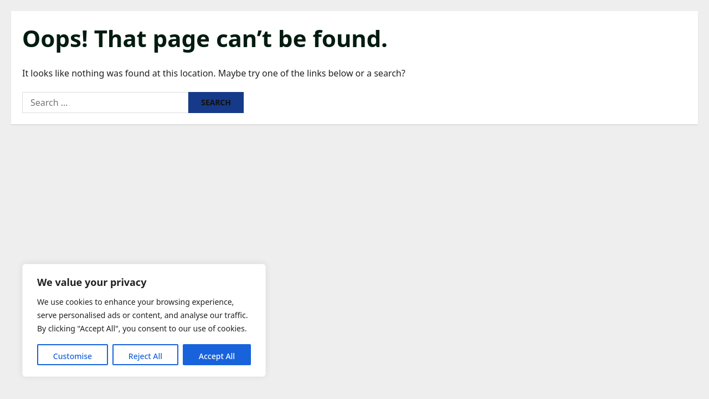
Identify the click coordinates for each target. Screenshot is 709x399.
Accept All (217, 356)
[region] (144, 320)
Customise (72, 356)
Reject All (145, 356)
